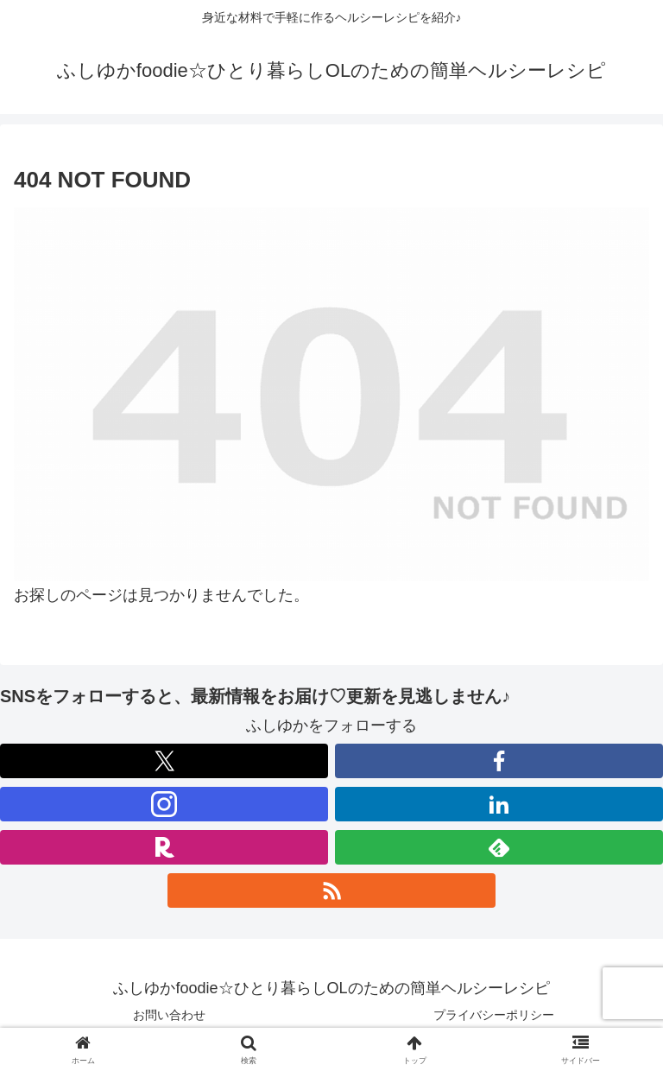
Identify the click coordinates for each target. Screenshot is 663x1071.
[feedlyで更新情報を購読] (499, 847)
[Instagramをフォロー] (164, 804)
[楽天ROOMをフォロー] (164, 847)
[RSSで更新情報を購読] (331, 890)
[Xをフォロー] (164, 761)
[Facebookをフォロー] (499, 761)
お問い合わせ (169, 1015)
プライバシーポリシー (493, 1015)
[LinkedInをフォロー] (499, 804)
